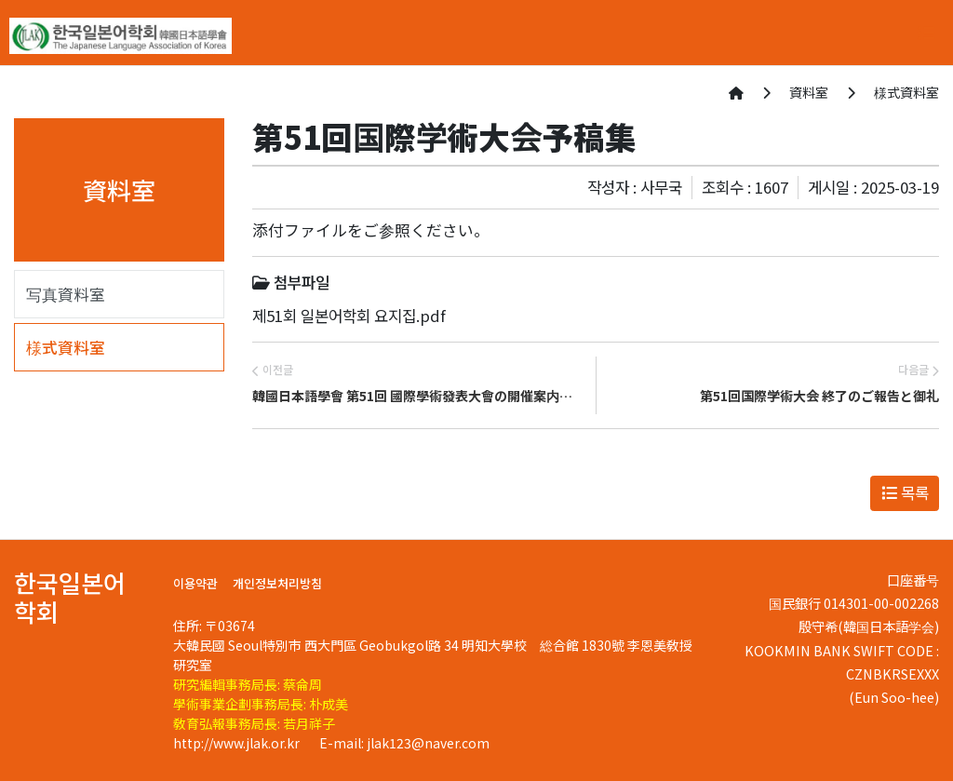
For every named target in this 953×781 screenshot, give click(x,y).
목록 (905, 492)
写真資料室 (65, 294)
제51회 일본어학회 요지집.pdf (349, 315)
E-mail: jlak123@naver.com (404, 743)
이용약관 (195, 583)
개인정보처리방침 (277, 583)
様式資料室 (65, 347)
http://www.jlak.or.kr (237, 743)
